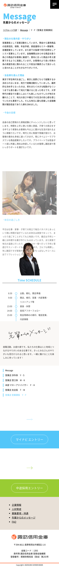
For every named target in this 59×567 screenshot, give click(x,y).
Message (24, 29)
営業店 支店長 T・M (15, 389)
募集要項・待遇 (20, 513)
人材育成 (16, 509)
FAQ (14, 521)
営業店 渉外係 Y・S (14, 375)
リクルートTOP (10, 29)
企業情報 (16, 504)
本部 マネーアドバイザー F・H (20, 385)
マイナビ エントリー (29, 439)
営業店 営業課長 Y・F (15, 394)
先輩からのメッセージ (23, 517)
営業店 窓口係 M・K (15, 380)
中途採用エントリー (29, 488)
